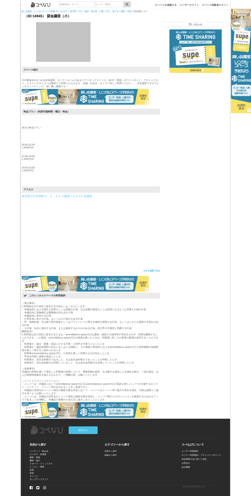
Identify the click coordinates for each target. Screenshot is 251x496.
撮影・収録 (126, 11)
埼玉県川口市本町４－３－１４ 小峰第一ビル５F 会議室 (57, 196)
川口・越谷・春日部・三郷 (91, 11)
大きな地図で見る (151, 271)
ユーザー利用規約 (190, 451)
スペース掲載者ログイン (215, 4)
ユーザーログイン (189, 4)
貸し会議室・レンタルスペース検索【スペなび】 (44, 11)
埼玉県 (73, 11)
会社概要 (186, 467)
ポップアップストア (39, 479)
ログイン (83, 430)
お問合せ (186, 463)
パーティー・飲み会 (39, 451)
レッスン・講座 (37, 467)
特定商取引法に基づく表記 (194, 459)
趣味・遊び (35, 460)
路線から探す (111, 455)
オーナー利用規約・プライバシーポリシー (201, 455)
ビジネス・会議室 (38, 454)
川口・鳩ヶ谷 (112, 11)
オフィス (34, 476)
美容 (32, 473)
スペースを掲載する (166, 4)
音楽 (32, 470)
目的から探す (111, 451)
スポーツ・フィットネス (41, 463)
